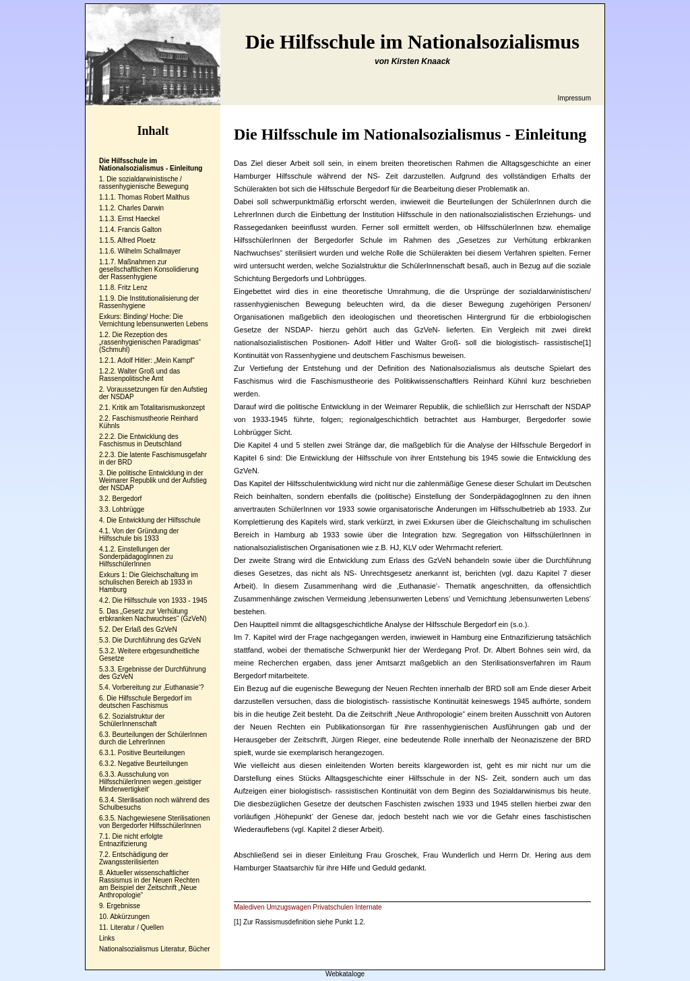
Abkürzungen (130, 916)
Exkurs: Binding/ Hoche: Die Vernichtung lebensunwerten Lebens (153, 320)
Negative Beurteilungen (153, 763)
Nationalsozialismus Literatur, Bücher (154, 949)
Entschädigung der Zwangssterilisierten (133, 858)
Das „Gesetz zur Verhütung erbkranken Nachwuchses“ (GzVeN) (153, 614)
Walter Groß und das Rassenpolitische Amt (139, 374)
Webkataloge (345, 974)
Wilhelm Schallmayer (149, 251)
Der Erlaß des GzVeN (144, 629)
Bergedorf (127, 498)
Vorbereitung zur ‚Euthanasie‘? (157, 687)
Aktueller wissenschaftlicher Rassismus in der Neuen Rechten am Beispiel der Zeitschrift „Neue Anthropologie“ (149, 884)
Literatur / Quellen (137, 927)
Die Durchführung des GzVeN (156, 640)
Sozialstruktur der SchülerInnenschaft (131, 720)
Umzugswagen (288, 907)
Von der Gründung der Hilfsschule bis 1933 (139, 534)
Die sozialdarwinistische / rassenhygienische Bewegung (144, 182)
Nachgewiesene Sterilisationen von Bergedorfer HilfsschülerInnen (154, 821)
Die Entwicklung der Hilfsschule (153, 520)
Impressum (574, 98)
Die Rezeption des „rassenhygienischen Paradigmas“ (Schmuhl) (150, 342)
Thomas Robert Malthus (154, 197)
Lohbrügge (128, 509)
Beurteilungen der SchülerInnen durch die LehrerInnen (153, 738)
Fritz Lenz (133, 287)
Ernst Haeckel (139, 218)
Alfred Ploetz (136, 240)
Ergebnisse (123, 906)
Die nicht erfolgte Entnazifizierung (131, 840)
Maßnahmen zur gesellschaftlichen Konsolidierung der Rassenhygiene (149, 269)
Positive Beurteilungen (151, 752)
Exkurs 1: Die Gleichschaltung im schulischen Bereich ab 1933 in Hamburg (148, 582)
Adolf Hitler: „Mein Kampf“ (155, 360)
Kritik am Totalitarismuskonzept (158, 407)
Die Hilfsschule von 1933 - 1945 (159, 600)
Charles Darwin (141, 208)
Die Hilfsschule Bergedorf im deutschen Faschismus (145, 701)
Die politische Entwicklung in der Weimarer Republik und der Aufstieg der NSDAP (153, 480)
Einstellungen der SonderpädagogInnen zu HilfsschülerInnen (136, 556)
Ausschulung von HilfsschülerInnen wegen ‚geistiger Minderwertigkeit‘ (150, 782)
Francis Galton (140, 229)
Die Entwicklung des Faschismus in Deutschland (140, 440)
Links (107, 938)
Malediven (249, 907)
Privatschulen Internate (347, 907)
